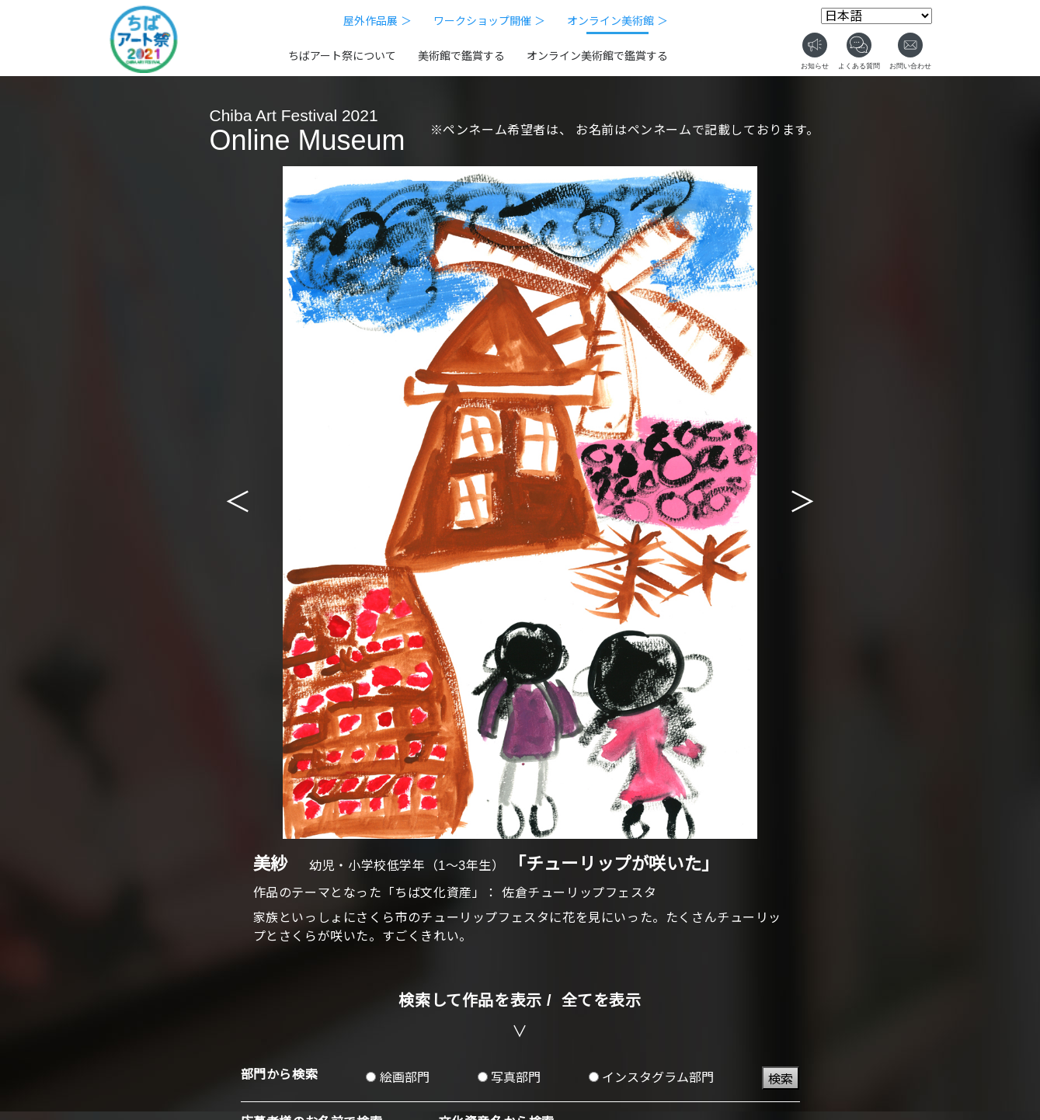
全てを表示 (602, 1000)
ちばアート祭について (342, 56)
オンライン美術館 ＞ (617, 21)
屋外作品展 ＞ (377, 21)
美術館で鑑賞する (461, 56)
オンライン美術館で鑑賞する (597, 56)
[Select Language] (876, 16)
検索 (780, 1079)
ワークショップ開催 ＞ (489, 21)
